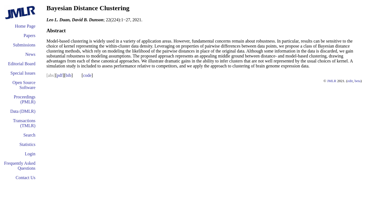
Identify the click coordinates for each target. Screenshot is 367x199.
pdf (60, 75)
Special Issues (23, 73)
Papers (29, 35)
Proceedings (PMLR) (24, 99)
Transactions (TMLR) (24, 123)
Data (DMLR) (22, 111)
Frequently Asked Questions (19, 166)
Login (30, 153)
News (30, 54)
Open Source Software (23, 85)
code (87, 75)
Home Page (25, 26)
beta (358, 81)
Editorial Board (21, 63)
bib (68, 75)
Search (29, 135)
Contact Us (25, 177)
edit (350, 81)
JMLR (331, 81)
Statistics (27, 144)
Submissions (24, 45)
